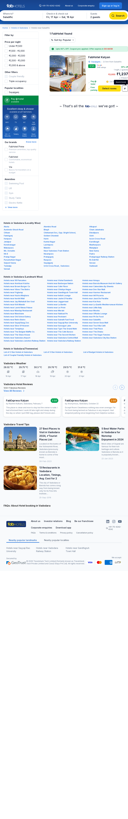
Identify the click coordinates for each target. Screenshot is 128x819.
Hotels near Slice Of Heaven (16, 326)
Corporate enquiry (86, 6)
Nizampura (48, 254)
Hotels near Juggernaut (57, 301)
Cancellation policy (84, 533)
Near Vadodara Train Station (56, 251)
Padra (92, 254)
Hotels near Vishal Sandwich (60, 280)
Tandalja (7, 266)
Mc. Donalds (9, 251)
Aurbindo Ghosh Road (13, 229)
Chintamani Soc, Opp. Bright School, (60, 233)
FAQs (33, 533)
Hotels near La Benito (56, 304)
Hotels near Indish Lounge (59, 295)
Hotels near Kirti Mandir (14, 304)
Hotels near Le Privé (56, 307)
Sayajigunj (48, 263)
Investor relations (53, 521)
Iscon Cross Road (97, 239)
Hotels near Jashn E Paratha (59, 298)
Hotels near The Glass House (17, 335)
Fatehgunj (8, 236)
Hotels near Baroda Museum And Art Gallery (102, 283)
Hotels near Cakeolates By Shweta (97, 286)
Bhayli (46, 229)
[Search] (118, 15)
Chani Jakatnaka (96, 229)
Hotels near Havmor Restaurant (96, 292)
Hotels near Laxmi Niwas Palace (18, 307)
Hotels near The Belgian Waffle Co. (19, 332)
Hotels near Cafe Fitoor (57, 286)
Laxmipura (48, 245)
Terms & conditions (48, 533)
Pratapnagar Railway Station (101, 257)
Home (5, 28)
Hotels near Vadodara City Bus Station (99, 338)
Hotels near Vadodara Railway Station (64, 341)
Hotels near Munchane (14, 313)
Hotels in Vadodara (19, 28)
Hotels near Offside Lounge (94, 313)
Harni (46, 239)
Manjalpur (93, 248)
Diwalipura (94, 233)
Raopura (47, 260)
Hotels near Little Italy (92, 307)
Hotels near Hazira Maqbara (16, 295)
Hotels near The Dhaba (92, 332)
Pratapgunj (48, 257)
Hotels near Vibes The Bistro (17, 289)
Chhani (7, 233)
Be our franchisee (84, 521)
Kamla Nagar (49, 242)
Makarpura (8, 248)
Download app (63, 527)
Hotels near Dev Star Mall (93, 289)
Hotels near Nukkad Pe (57, 313)
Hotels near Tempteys (14, 329)
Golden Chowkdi (51, 236)
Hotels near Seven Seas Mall (95, 323)
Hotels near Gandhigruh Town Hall (62, 292)
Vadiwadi (93, 266)
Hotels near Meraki (55, 310)
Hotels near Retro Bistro (14, 320)
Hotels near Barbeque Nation (60, 283)
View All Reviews (14, 390)
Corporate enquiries (41, 527)
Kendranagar (10, 245)
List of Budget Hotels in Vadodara (98, 352)
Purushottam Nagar (12, 260)
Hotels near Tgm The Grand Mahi (62, 329)
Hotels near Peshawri (56, 316)
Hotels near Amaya (90, 280)
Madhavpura (94, 245)
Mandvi (47, 248)
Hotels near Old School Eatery (17, 316)
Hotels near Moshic (91, 310)
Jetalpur (7, 242)
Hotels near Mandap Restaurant (18, 310)
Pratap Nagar (10, 257)
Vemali (7, 269)
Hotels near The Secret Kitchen (61, 335)
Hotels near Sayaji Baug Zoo (16, 323)
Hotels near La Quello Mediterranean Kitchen (102, 304)
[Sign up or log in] (110, 5)
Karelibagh (94, 242)
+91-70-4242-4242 (49, 5)
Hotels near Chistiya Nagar (59, 289)
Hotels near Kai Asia (91, 301)
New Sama (94, 251)
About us (69, 6)
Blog (68, 521)
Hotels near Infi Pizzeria (93, 295)
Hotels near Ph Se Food (93, 316)
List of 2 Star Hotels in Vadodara (18, 352)
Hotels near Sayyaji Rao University (62, 323)
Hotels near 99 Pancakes (15, 280)
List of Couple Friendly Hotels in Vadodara (22, 355)
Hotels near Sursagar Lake (59, 326)
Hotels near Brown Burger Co (17, 286)
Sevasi (92, 263)
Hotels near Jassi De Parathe (95, 298)
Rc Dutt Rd (94, 260)
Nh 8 (6, 254)
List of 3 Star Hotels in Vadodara (58, 352)
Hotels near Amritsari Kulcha (16, 283)
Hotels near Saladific (91, 320)
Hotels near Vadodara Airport (17, 338)
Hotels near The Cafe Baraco (60, 332)
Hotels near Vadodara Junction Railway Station (24, 341)
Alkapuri (93, 226)
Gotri (91, 236)
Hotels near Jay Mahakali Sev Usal (19, 301)
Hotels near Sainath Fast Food (60, 320)
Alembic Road (50, 226)
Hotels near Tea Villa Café (94, 326)
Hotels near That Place (92, 329)
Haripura (7, 239)
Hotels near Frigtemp (13, 292)
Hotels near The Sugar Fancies (96, 335)
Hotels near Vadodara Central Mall (62, 338)
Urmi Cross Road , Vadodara (56, 266)
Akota (6, 226)
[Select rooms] (109, 88)
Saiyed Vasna (10, 263)
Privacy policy (66, 533)
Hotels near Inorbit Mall (14, 298)
